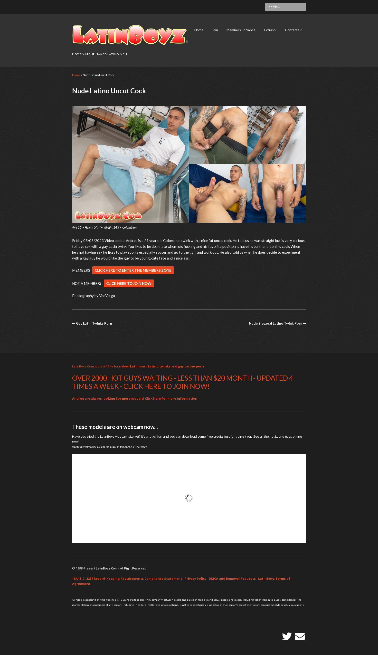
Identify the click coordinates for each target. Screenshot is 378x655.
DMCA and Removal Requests (232, 578)
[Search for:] (285, 7)
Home (198, 30)
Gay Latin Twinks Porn (94, 323)
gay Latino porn (191, 366)
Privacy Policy (195, 578)
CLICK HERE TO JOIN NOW (128, 283)
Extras (269, 30)
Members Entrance (241, 30)
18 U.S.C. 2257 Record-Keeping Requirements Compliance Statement (127, 578)
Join (215, 30)
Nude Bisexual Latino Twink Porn (275, 323)
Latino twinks (159, 366)
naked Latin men (132, 366)
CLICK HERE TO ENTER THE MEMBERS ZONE (133, 270)
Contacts (292, 30)
